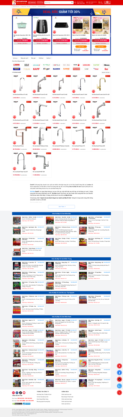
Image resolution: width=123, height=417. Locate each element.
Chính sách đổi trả (66, 403)
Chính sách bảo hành (67, 401)
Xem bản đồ (40, 217)
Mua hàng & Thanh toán (67, 396)
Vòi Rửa (32, 191)
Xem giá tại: (40, 2)
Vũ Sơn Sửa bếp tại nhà (42, 396)
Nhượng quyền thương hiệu (43, 401)
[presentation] (110, 35)
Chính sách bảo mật (66, 394)
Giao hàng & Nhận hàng (42, 399)
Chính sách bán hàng (67, 399)
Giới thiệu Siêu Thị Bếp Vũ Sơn (44, 394)
